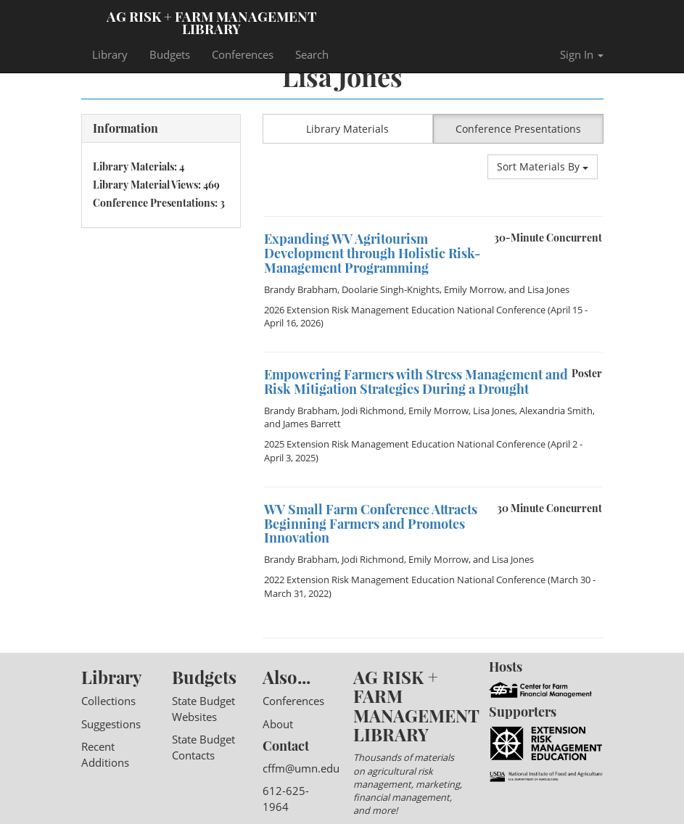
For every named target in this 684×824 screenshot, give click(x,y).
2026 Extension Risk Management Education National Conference (404, 309)
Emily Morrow (474, 289)
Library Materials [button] (347, 129)
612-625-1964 (286, 798)
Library (110, 54)
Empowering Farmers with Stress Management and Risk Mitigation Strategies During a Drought (416, 381)
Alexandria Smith (556, 410)
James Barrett (312, 423)
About (278, 724)
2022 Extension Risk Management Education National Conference (404, 579)
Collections (108, 700)
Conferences (242, 54)
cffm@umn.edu (301, 768)
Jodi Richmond (373, 410)
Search (312, 54)
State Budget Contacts (203, 747)
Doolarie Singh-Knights (391, 289)
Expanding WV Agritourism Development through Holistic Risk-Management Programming (372, 253)
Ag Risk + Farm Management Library (212, 21)
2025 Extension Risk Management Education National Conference (404, 443)
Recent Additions (105, 754)
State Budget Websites (203, 708)
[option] (433, 216)
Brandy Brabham (300, 289)
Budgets (169, 54)
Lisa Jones (548, 289)
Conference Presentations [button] (518, 129)
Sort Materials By (542, 166)
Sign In (581, 54)
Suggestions (111, 724)
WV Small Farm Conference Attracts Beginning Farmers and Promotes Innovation (370, 523)
